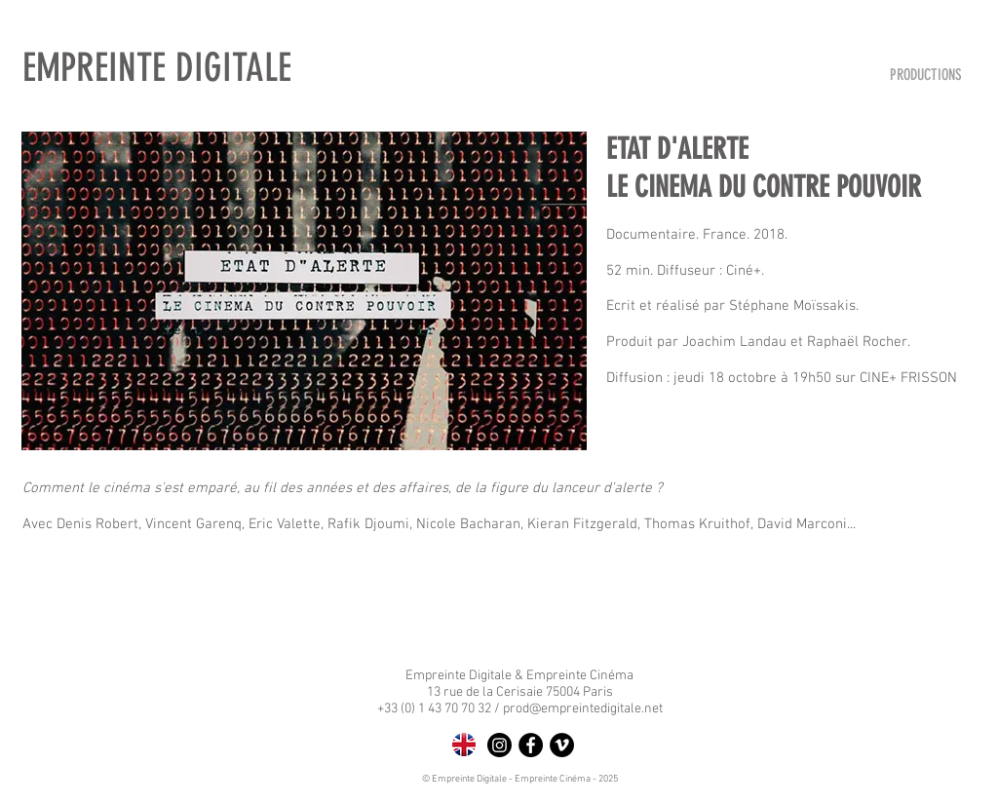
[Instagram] (499, 745)
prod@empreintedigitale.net (583, 709)
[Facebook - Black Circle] (530, 745)
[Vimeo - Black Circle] (562, 745)
